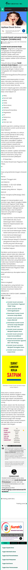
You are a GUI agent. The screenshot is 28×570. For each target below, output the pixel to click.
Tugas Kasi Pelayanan (9, 559)
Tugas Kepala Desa (8, 548)
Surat (9, 445)
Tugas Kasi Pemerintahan (10, 556)
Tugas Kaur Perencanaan (10, 567)
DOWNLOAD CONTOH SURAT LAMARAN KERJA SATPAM (13, 294)
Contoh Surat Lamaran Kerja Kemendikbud (15, 335)
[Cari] (25, 9)
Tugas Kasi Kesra (7, 563)
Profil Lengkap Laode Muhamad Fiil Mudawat (14, 490)
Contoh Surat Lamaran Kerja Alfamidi (15, 319)
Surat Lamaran (16, 445)
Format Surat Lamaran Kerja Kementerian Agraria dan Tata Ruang (16, 341)
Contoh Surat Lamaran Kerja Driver (15, 351)
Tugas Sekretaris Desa (9, 552)
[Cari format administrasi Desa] (15, 9)
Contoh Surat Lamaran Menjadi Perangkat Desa (15, 346)
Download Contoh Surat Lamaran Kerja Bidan (15, 314)
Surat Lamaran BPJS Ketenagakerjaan (14, 310)
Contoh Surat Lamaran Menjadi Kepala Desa (15, 330)
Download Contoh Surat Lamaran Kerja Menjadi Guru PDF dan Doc (15, 325)
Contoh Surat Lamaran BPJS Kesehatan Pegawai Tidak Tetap (16, 304)
